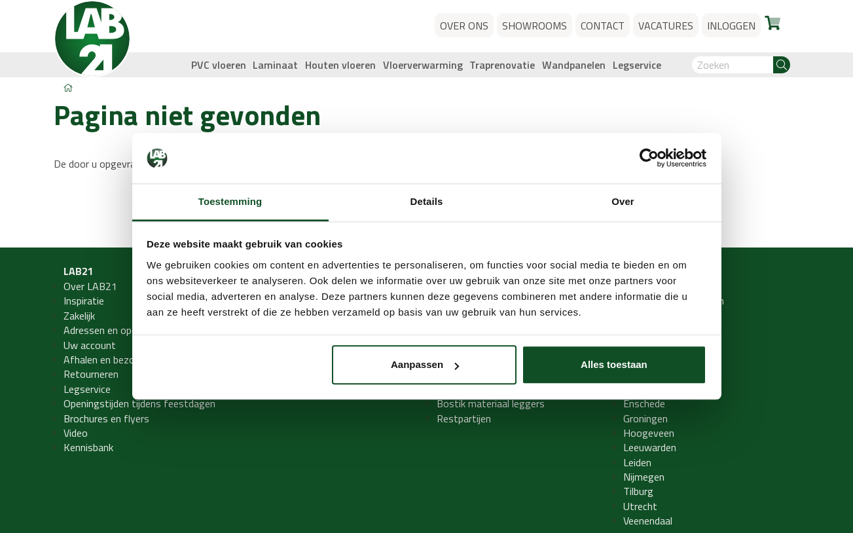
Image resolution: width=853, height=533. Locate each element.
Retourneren (91, 374)
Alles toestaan (614, 365)
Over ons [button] (464, 25)
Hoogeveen (648, 433)
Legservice (637, 65)
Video (76, 433)
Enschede (644, 403)
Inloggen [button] (731, 25)
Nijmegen (643, 477)
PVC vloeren (218, 65)
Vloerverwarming (423, 65)
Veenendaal (647, 520)
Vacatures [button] (665, 25)
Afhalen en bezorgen (109, 359)
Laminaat (275, 65)
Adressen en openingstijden (124, 330)
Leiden (637, 462)
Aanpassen (425, 365)
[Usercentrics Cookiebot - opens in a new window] (649, 158)
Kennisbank (88, 447)
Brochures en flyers (106, 418)
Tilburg (638, 491)
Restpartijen (464, 418)
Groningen (645, 418)
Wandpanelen (574, 65)
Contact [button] (603, 25)
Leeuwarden (649, 447)
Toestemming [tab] (230, 201)
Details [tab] (426, 201)
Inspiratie (84, 300)
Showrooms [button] (534, 25)
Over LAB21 (90, 286)
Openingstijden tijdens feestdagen (139, 403)
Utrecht (640, 506)
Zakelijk (79, 315)
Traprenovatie (502, 65)
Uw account (90, 345)
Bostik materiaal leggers (491, 403)
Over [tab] (622, 201)
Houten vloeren (340, 65)
